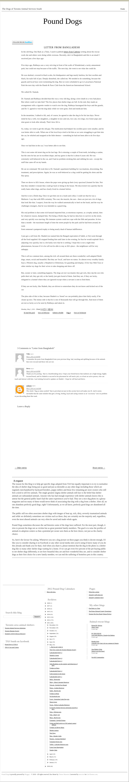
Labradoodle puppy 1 (56, 676)
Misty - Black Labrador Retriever (59, 682)
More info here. (51, 592)
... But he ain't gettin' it (56, 647)
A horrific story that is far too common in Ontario (105, 643)
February (52, 759)
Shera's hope (53, 702)
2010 (48, 766)
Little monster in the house (57, 674)
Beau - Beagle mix (55, 717)
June (50, 642)
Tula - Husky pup (55, 715)
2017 (48, 606)
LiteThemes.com (92, 774)
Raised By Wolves (97, 625)
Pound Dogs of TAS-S (11, 644)
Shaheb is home (54, 655)
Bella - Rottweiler (55, 679)
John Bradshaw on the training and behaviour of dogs (63, 664)
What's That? (95, 627)
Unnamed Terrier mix (56, 741)
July (50, 639)
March (51, 757)
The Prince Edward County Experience (100, 611)
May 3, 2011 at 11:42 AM (33, 388)
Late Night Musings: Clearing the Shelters (103, 635)
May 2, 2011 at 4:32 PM (33, 371)
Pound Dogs (62, 21)
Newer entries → (99, 468)
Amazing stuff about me (96, 595)
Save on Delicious (43, 313)
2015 (48, 611)
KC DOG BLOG (96, 633)
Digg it (68, 313)
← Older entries (21, 468)
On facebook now (55, 696)
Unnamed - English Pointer (57, 720)
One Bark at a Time (94, 608)
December (52, 625)
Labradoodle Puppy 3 (56, 661)
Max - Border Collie (55, 736)
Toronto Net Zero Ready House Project (100, 614)
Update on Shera (54, 668)
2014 (48, 614)
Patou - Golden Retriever (57, 688)
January (51, 762)
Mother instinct (54, 730)
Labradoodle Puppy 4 (56, 658)
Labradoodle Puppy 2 (56, 671)
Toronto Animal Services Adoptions (15, 628)
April (50, 754)
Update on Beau (54, 693)
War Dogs (52, 733)
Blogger (27, 774)
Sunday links (53, 750)
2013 (48, 617)
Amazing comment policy (96, 597)
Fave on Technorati (80, 313)
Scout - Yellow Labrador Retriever (60, 705)
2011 (48, 623)
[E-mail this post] (29, 313)
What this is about (94, 592)
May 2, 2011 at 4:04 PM (33, 356)
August (51, 636)
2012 (48, 620)
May (50, 644)
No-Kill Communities (98, 657)
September (52, 633)
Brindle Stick (95, 641)
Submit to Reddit (58, 313)
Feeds (122, 9)
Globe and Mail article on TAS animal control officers (63, 724)
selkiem (29, 386)
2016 (48, 608)
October (51, 630)
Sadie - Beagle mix (55, 690)
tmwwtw (81, 774)
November (52, 628)
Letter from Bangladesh (62, 47)
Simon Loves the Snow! (98, 651)
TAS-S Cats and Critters (12, 647)
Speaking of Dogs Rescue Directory (15, 633)
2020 (48, 603)
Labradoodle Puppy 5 (56, 652)
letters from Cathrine (72, 52)
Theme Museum (64, 774)
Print (38, 309)
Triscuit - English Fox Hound (58, 685)
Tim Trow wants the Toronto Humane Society (63, 649)
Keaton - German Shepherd (58, 739)
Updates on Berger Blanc (57, 727)
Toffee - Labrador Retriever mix (59, 744)
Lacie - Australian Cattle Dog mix (59, 699)
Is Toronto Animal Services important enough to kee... (63, 708)
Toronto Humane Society (12, 631)
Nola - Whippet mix (55, 712)
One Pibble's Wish (97, 649)
